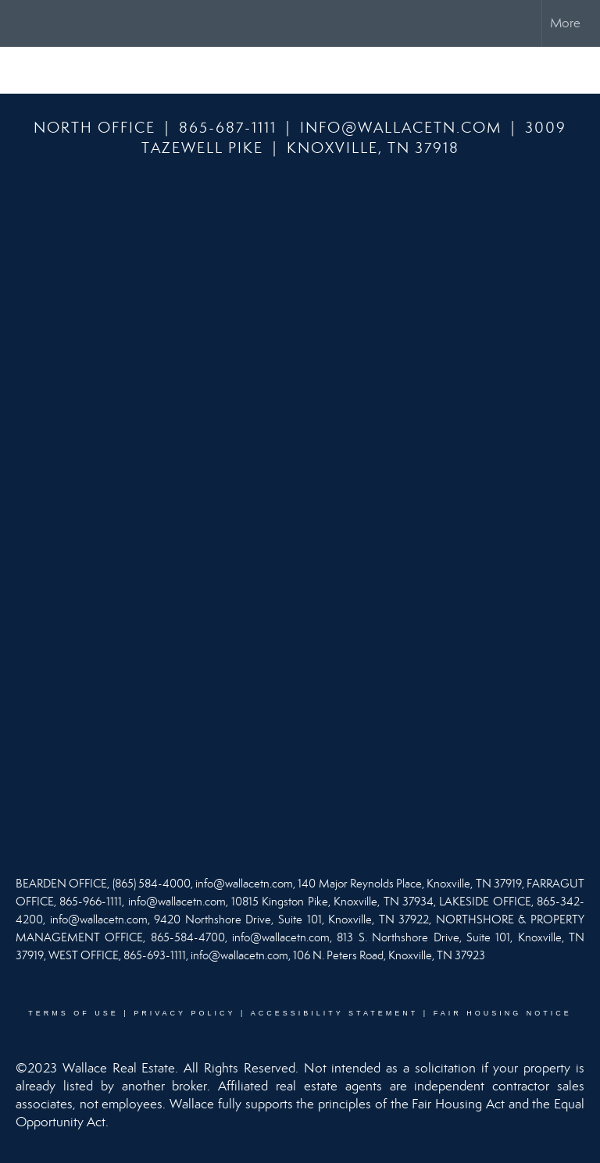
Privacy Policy (184, 1013)
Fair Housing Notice (503, 1013)
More (565, 23)
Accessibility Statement (335, 1013)
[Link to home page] (20, 23)
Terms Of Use (73, 1013)
